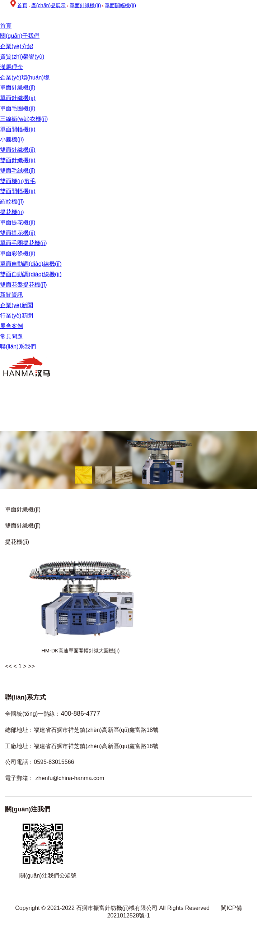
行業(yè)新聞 (16, 316)
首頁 (5, 26)
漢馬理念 (11, 67)
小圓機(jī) (12, 139)
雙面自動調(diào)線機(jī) (31, 274)
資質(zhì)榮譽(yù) (22, 57)
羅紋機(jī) (12, 202)
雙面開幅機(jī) (18, 191)
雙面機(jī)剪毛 (18, 181)
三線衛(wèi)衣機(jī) (24, 119)
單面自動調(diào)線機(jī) (31, 264)
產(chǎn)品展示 (48, 5)
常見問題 (11, 336)
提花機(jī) (12, 212)
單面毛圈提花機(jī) (23, 243)
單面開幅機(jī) (18, 129)
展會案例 (11, 326)
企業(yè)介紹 (16, 46)
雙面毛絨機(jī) (18, 171)
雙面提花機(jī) (18, 233)
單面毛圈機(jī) (18, 108)
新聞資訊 (11, 295)
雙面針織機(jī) (18, 150)
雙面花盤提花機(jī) (23, 285)
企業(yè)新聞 (16, 305)
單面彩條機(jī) (18, 253)
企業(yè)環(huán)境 (25, 77)
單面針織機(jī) (18, 88)
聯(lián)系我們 (18, 346)
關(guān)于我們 (19, 36)
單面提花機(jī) (18, 222)
